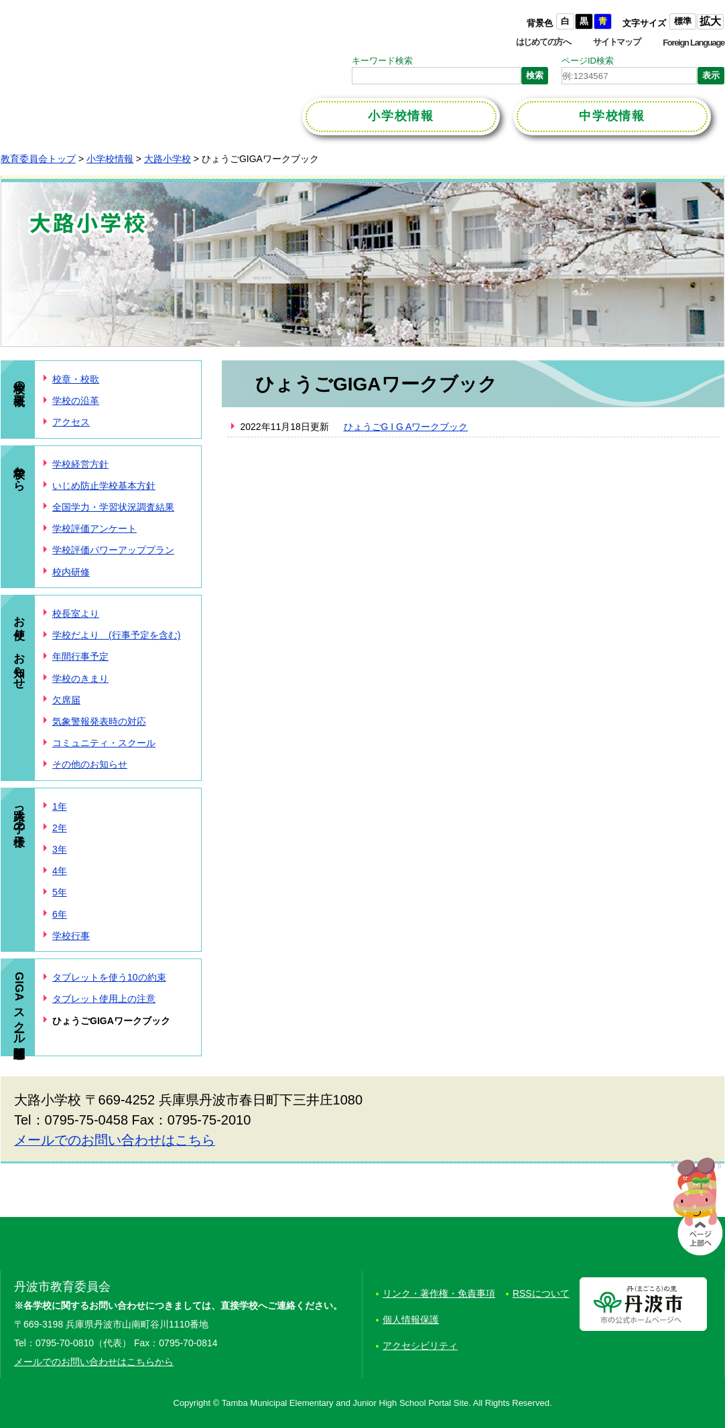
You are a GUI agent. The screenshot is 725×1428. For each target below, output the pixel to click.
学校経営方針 (80, 464)
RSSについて (541, 1293)
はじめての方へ (543, 42)
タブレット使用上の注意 (103, 998)
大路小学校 (167, 158)
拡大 (710, 21)
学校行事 (71, 935)
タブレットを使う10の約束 (109, 977)
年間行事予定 (80, 656)
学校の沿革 (75, 400)
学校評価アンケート (94, 528)
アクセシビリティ (420, 1345)
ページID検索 (588, 61)
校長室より (75, 613)
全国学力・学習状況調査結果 (113, 507)
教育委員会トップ (38, 158)
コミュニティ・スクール (103, 742)
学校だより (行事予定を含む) (116, 635)
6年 (59, 914)
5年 (59, 892)
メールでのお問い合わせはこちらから (94, 1361)
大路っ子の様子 (19, 814)
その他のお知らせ (89, 764)
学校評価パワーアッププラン (113, 550)
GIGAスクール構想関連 (19, 1005)
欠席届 (66, 700)
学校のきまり (80, 678)
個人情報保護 (411, 1319)
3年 (59, 849)
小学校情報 (109, 158)
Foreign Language (693, 43)
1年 (59, 806)
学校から (19, 471)
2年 (59, 828)
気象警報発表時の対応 (99, 721)
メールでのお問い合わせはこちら (114, 1140)
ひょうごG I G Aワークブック (406, 426)
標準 (682, 21)
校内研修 (71, 572)
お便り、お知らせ (19, 645)
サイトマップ (616, 42)
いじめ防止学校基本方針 (103, 485)
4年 (59, 870)
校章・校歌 (75, 379)
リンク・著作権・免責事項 (439, 1293)
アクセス (71, 422)
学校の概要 (19, 380)
